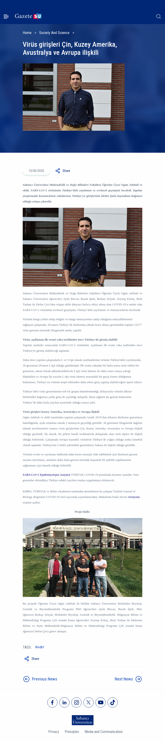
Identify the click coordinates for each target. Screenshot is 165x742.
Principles (72, 732)
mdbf (40, 647)
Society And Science (54, 33)
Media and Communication (104, 732)
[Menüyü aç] (6, 17)
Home (27, 33)
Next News (124, 679)
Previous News (44, 679)
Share (66, 171)
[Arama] (158, 16)
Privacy (53, 732)
